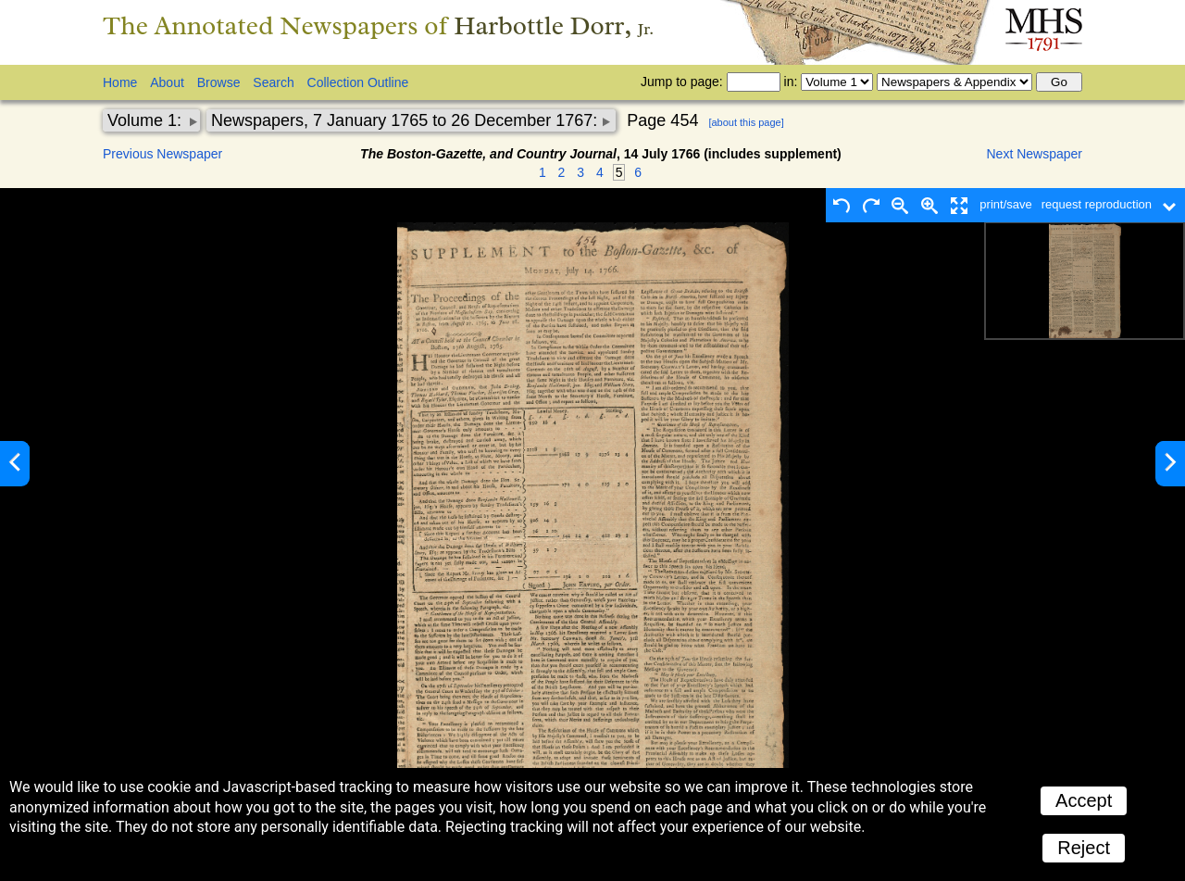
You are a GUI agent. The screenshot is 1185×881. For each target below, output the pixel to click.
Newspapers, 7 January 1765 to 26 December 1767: (406, 120)
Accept (1083, 800)
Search (273, 82)
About (167, 82)
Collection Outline (358, 82)
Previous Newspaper (162, 153)
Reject (1083, 847)
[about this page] (745, 122)
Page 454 (662, 120)
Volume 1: (146, 120)
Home (120, 82)
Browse (219, 82)
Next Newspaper (1035, 153)
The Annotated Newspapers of (378, 25)
